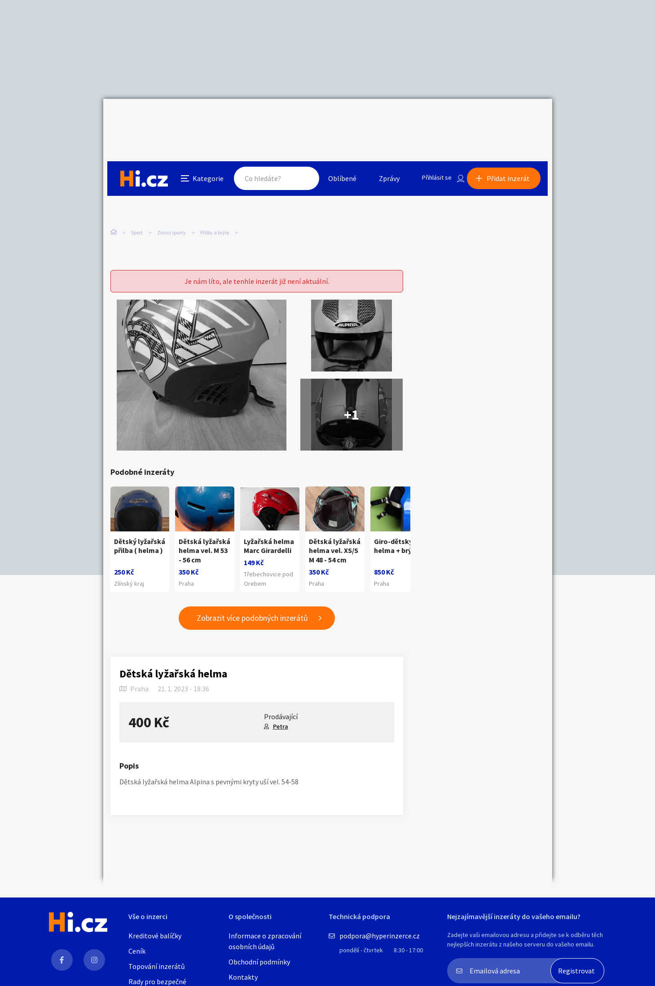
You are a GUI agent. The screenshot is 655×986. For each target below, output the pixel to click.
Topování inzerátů (156, 966)
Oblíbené (334, 118)
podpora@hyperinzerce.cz (379, 935)
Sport (137, 188)
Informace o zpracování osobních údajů (265, 941)
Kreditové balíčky (154, 935)
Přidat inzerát (512, 118)
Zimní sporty (171, 188)
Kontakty (243, 977)
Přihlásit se (431, 118)
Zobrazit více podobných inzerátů (252, 605)
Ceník (136, 950)
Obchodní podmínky (259, 961)
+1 (351, 384)
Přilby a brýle (214, 188)
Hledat (295, 118)
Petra (280, 713)
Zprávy (381, 118)
